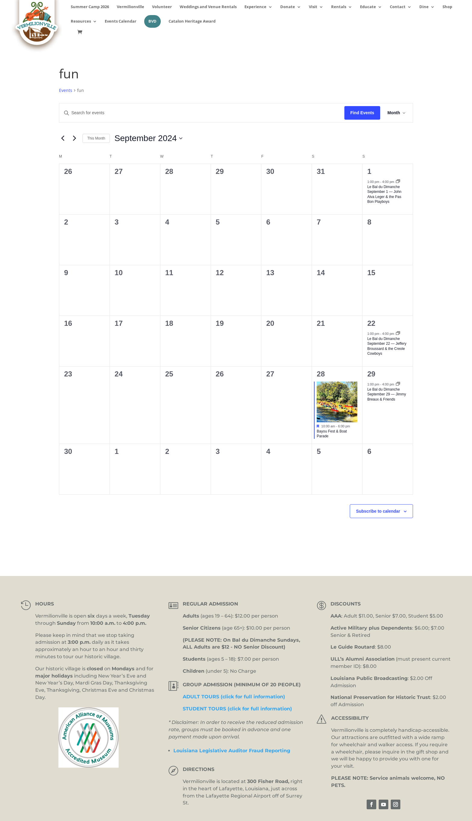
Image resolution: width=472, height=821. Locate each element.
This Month (96, 138)
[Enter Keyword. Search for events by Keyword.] (201, 112)
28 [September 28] (321, 374)
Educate (368, 7)
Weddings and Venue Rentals (208, 7)
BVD (152, 21)
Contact (397, 7)
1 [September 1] (369, 171)
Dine (424, 7)
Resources (81, 21)
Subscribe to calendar (378, 511)
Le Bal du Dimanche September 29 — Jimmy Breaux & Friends (386, 394)
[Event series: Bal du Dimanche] (398, 182)
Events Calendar (120, 21)
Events (65, 90)
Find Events (362, 112)
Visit (313, 7)
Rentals (338, 7)
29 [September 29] (371, 374)
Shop (447, 7)
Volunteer (162, 7)
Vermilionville (130, 7)
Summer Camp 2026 (90, 7)
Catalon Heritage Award (192, 21)
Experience (255, 7)
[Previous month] (62, 138)
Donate (287, 7)
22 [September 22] (371, 323)
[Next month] (74, 138)
